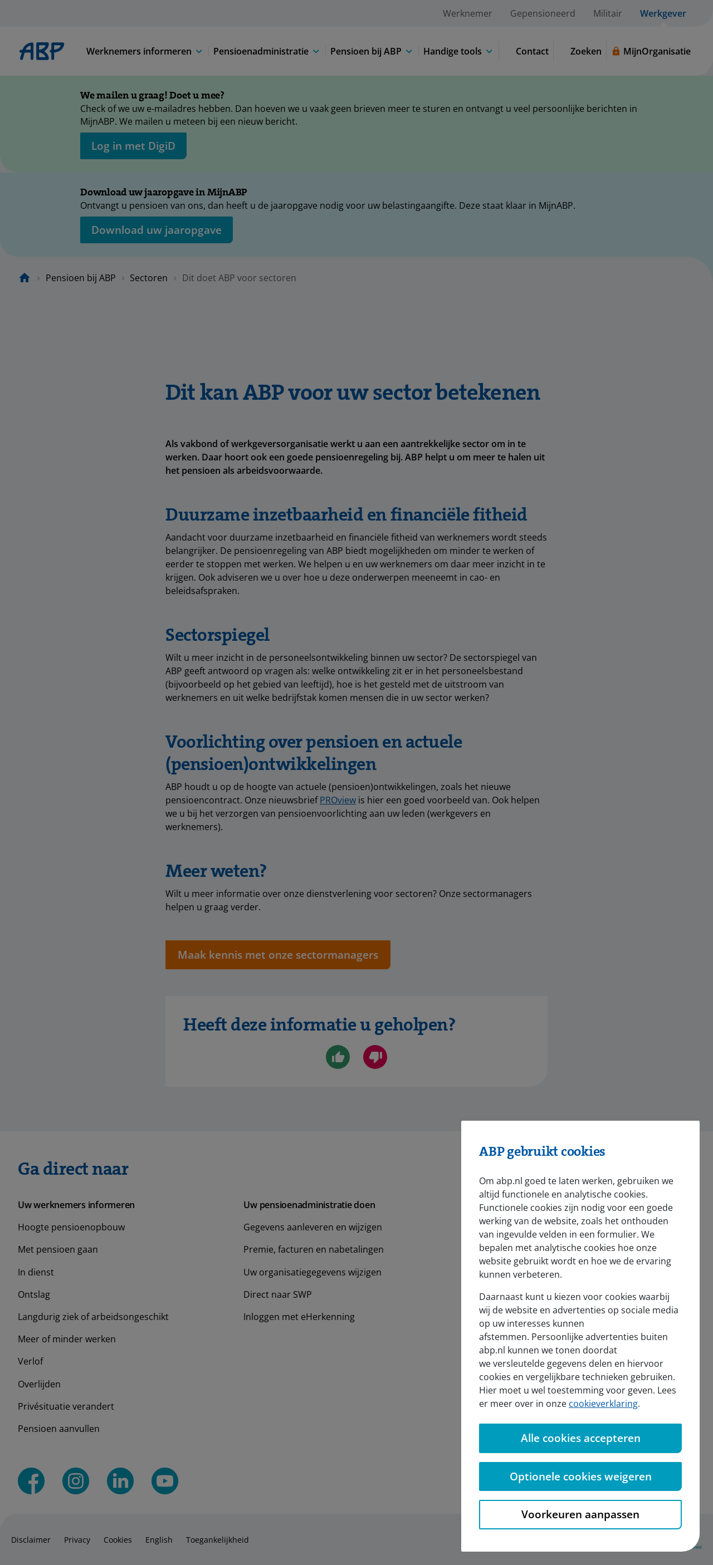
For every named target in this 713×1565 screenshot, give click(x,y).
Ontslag (34, 1294)
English (159, 1539)
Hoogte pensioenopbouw (71, 1227)
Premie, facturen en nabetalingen (313, 1249)
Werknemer (467, 13)
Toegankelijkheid (217, 1539)
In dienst (36, 1272)
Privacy (77, 1539)
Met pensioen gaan (58, 1249)
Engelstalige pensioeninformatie (537, 1406)
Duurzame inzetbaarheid (522, 1272)
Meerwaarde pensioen (517, 1428)
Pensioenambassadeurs (520, 1339)
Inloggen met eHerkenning (299, 1317)
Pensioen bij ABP (81, 278)
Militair (607, 13)
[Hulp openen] (675, 1528)
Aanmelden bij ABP (509, 1384)
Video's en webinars (512, 1294)
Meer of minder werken (67, 1339)
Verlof (30, 1361)
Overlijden (39, 1384)
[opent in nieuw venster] (133, 146)
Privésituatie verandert (66, 1406)
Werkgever (663, 13)
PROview (338, 800)
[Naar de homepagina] (24, 277)
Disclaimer (31, 1539)
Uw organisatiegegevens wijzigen (312, 1272)
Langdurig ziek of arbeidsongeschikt (93, 1317)
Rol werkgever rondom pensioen (538, 1249)
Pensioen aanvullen (59, 1428)
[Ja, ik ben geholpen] (338, 1057)
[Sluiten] (657, 97)
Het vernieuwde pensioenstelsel (537, 1317)
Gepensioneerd (542, 13)
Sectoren (149, 278)
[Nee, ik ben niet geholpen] (375, 1057)
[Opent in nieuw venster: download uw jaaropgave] (156, 230)
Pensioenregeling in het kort (529, 1227)
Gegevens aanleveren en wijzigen (312, 1227)
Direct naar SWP (277, 1294)
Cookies (118, 1539)
